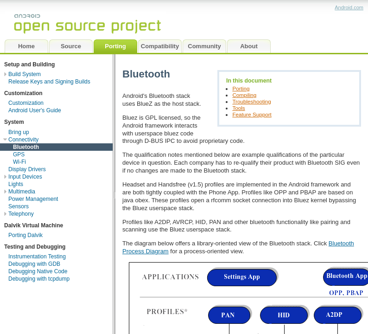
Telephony (21, 214)
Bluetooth (26, 147)
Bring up (18, 132)
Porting (240, 88)
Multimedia (21, 191)
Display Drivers (27, 169)
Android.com (349, 7)
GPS (19, 154)
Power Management (33, 199)
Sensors (18, 206)
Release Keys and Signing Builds (49, 81)
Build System (24, 74)
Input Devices (25, 176)
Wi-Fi (19, 162)
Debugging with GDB (34, 264)
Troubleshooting (251, 101)
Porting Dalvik (25, 235)
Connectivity (23, 139)
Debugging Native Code (37, 271)
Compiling (244, 95)
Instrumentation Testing (37, 256)
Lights (15, 184)
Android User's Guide (34, 110)
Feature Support (251, 114)
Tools (238, 108)
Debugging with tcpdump (39, 279)
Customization (26, 103)
